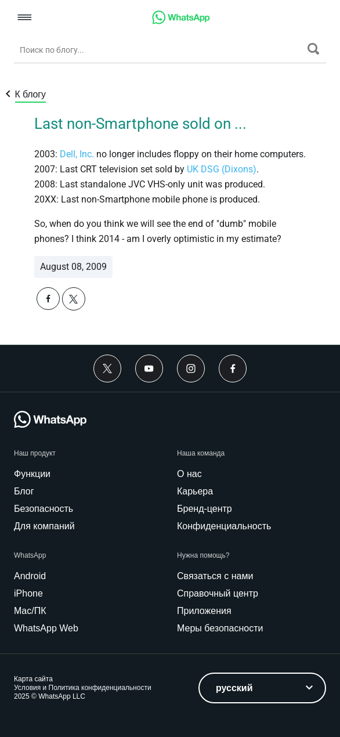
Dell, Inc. (77, 154)
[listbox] (262, 688)
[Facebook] (233, 368)
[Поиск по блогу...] (160, 50)
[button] (24, 18)
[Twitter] (107, 368)
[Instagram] (191, 368)
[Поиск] (313, 49)
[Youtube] (149, 368)
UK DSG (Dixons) (221, 169)
